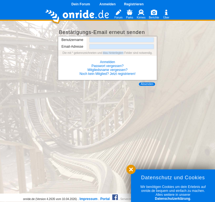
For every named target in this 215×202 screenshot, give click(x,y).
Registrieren (134, 4)
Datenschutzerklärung (172, 199)
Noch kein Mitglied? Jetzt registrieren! (107, 74)
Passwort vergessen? (108, 66)
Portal (105, 199)
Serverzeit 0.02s (130, 199)
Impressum (88, 199)
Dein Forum (80, 4)
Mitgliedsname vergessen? (108, 70)
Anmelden (107, 4)
